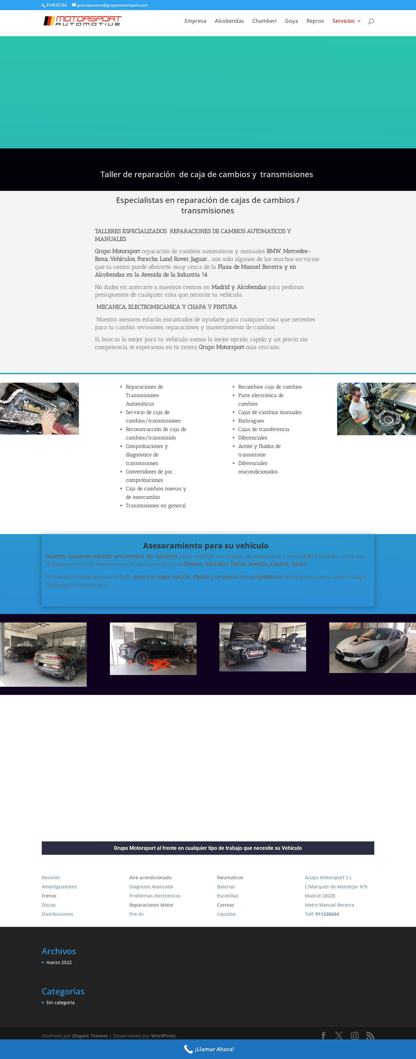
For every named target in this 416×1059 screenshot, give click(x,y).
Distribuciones (57, 914)
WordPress (163, 1036)
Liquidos (226, 914)
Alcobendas (229, 21)
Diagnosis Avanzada (151, 886)
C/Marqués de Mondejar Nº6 (336, 886)
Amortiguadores (59, 886)
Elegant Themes (90, 1036)
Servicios (344, 21)
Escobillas (228, 896)
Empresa (195, 21)
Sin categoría (60, 1002)
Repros (315, 21)
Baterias (226, 886)
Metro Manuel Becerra (329, 905)
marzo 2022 (59, 962)
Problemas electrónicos (155, 896)
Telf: (322, 914)
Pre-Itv (136, 914)
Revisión (51, 877)
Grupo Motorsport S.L (328, 877)
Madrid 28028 (320, 896)
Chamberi (264, 21)
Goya (291, 21)
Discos (49, 905)
